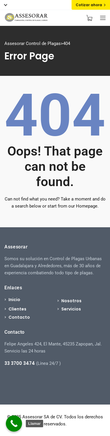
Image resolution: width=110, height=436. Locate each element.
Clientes (17, 309)
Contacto (19, 317)
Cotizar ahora (91, 4)
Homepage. (87, 206)
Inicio (14, 300)
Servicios (71, 309)
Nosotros (71, 301)
